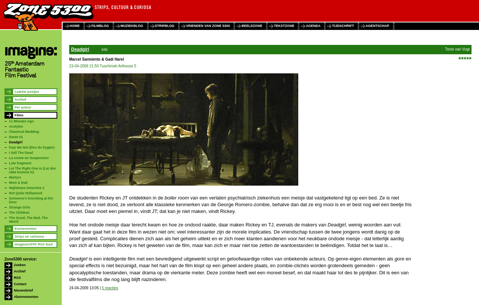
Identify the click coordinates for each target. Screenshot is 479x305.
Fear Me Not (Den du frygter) (32, 147)
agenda (313, 26)
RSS (17, 278)
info (104, 50)
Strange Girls (19, 207)
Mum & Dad (18, 182)
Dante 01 (16, 137)
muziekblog (131, 26)
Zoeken (20, 265)
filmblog (100, 26)
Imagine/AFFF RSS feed (34, 244)
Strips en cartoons (29, 236)
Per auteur (23, 107)
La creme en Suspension (29, 158)
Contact (20, 284)
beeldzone (251, 26)
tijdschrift (343, 26)
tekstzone (284, 26)
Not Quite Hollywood (25, 193)
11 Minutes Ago (21, 121)
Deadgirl (15, 142)
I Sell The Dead (21, 153)
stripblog (165, 26)
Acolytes (16, 126)
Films (19, 115)
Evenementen (26, 229)
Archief (20, 99)
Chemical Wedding (24, 132)
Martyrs (15, 177)
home (75, 26)
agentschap (377, 26)
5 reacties (110, 288)
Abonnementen (26, 297)
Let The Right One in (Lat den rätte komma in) (32, 170)
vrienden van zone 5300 (208, 26)
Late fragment (20, 163)
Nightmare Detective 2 (27, 188)
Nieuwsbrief (23, 290)
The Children (19, 212)
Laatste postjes (27, 92)
